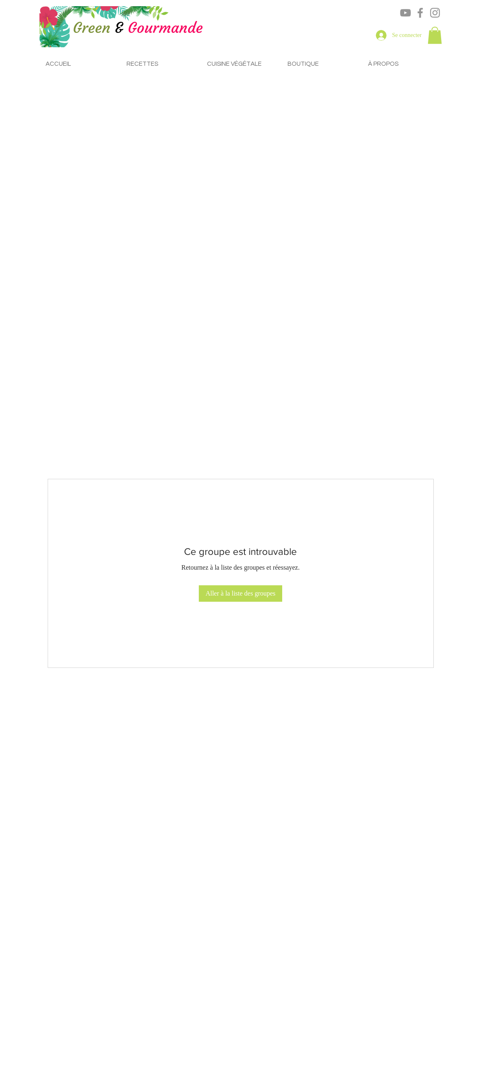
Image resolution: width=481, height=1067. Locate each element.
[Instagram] (435, 12)
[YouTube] (405, 12)
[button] (435, 35)
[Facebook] (420, 12)
